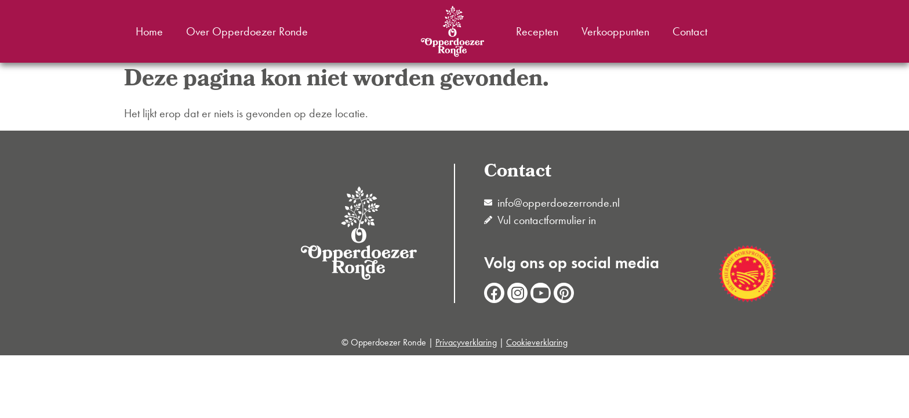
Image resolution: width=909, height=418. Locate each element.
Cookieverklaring (537, 342)
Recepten (537, 31)
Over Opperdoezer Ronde (247, 31)
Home (149, 31)
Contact (689, 31)
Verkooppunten (615, 31)
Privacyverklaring (466, 342)
